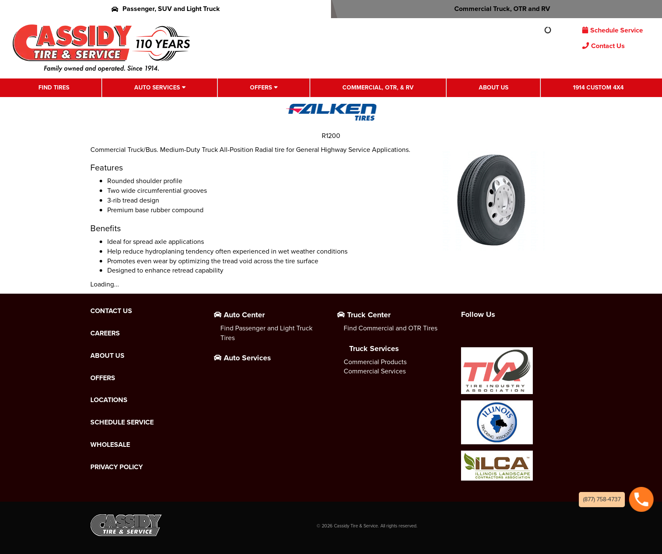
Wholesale (110, 444)
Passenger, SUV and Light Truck (165, 9)
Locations (109, 400)
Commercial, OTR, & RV (378, 87)
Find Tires (53, 87)
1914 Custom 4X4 (598, 87)
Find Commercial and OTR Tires (390, 328)
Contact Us (603, 45)
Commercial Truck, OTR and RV (496, 9)
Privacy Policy (116, 467)
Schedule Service (612, 30)
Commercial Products (375, 362)
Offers (261, 87)
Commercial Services (375, 371)
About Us (493, 87)
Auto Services (157, 87)
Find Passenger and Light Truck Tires (266, 333)
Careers (105, 333)
